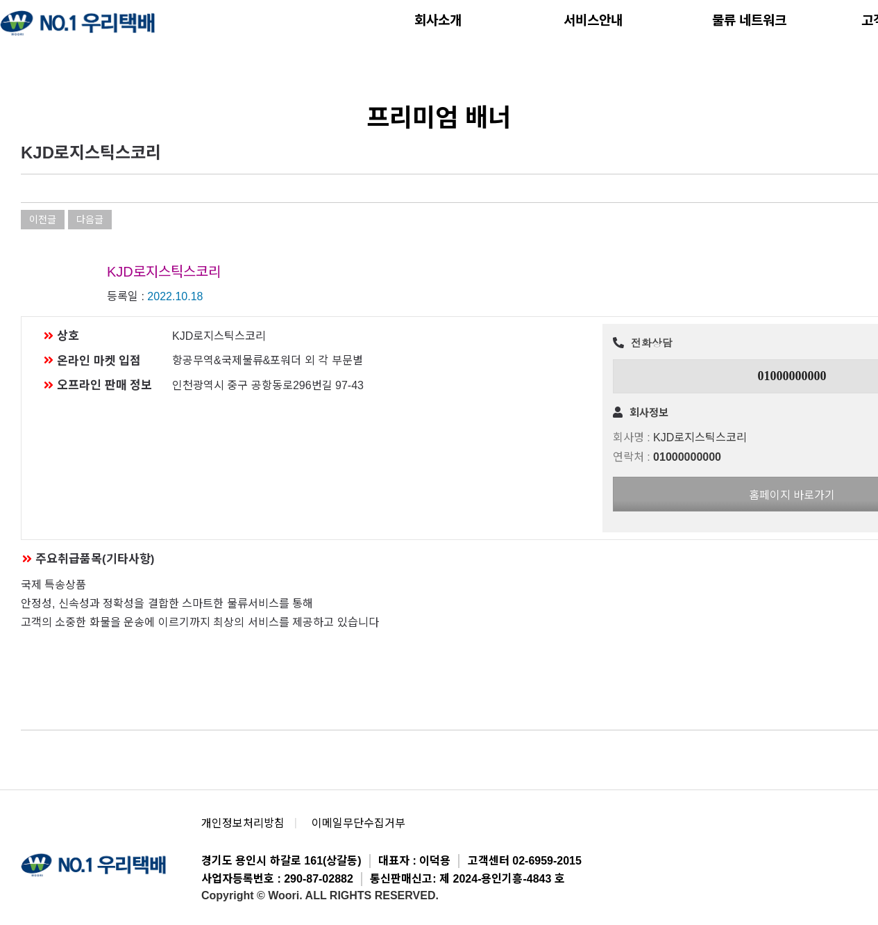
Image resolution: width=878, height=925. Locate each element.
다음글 (89, 219)
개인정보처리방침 (243, 823)
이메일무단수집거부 (358, 823)
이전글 (42, 219)
